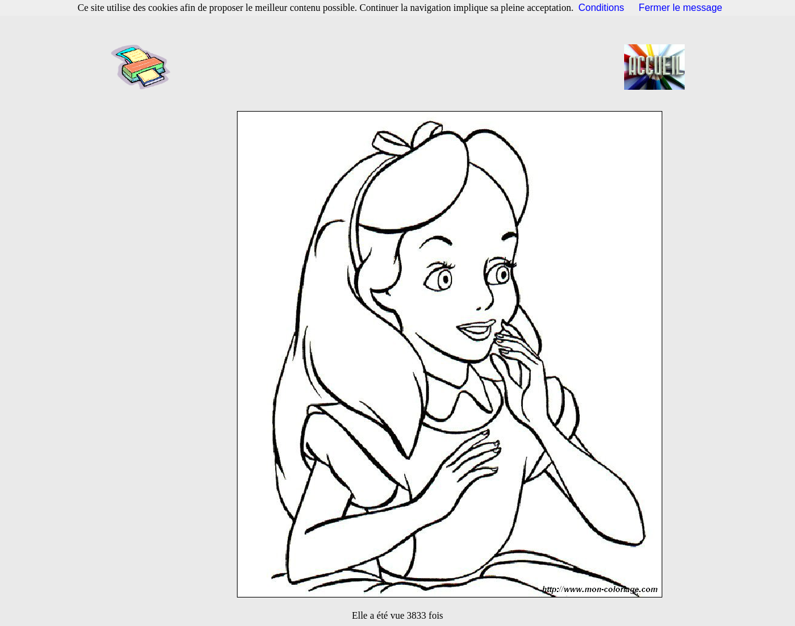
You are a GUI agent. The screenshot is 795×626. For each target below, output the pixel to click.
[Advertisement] (401, 66)
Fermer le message (680, 7)
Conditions (602, 7)
